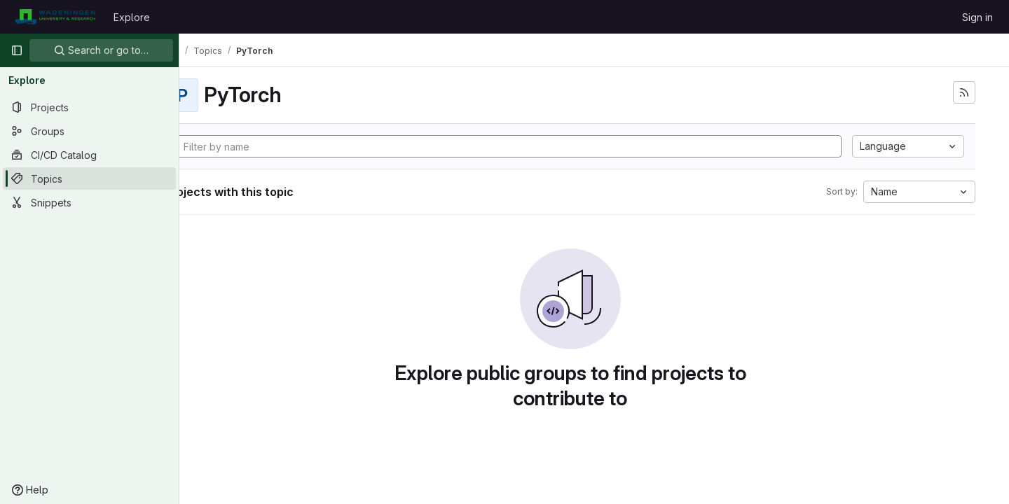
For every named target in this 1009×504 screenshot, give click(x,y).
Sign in (977, 17)
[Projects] (89, 107)
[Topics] (89, 178)
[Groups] (89, 131)
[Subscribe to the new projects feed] (964, 92)
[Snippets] (89, 202)
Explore (132, 17)
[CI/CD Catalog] (89, 155)
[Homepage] (55, 17)
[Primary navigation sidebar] (17, 50)
